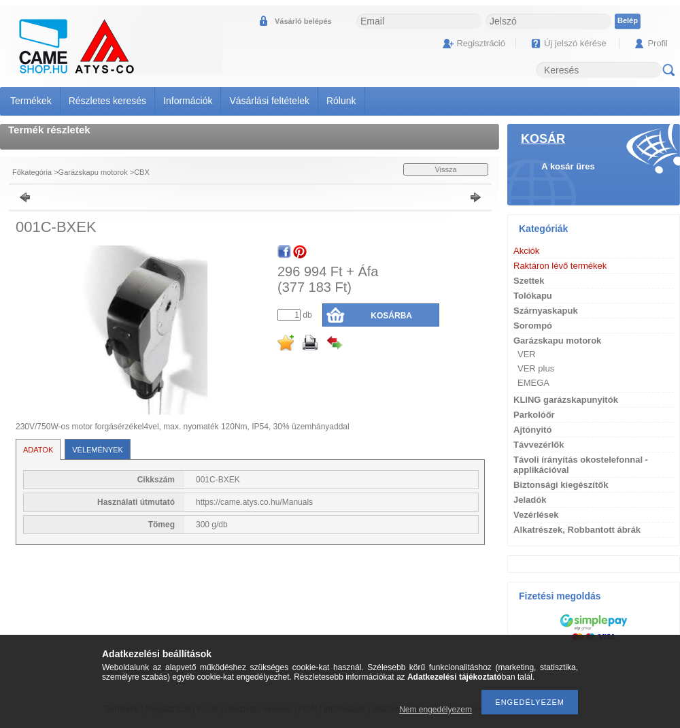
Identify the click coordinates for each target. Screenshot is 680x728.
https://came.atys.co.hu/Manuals (254, 502)
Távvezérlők (538, 445)
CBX (142, 172)
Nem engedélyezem (435, 709)
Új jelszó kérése (575, 43)
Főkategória (32, 172)
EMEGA (533, 383)
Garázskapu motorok (93, 172)
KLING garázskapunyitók (565, 400)
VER (526, 354)
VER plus (535, 368)
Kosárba (391, 315)
